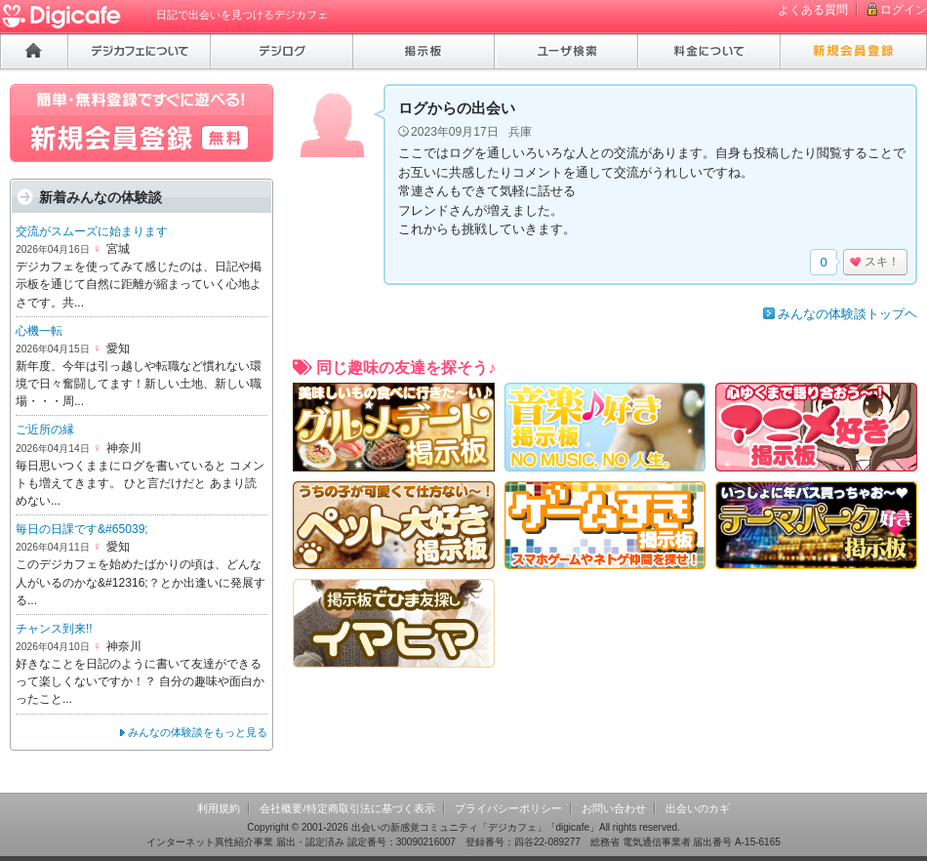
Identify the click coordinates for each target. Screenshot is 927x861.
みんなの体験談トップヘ (847, 314)
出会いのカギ (697, 808)
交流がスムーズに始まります (92, 231)
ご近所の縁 (45, 429)
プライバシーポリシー (508, 808)
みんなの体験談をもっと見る (197, 732)
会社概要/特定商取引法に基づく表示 (347, 808)
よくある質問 (813, 10)
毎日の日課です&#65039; (82, 529)
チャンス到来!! (54, 629)
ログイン (903, 10)
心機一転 (39, 331)
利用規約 (218, 808)
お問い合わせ (614, 808)
